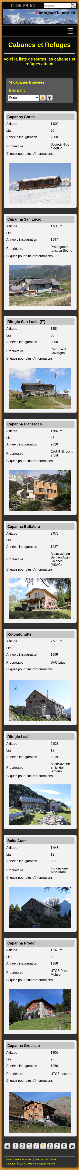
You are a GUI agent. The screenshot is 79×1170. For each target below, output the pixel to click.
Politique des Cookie (46, 1159)
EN (32, 5)
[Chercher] (57, 5)
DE (18, 5)
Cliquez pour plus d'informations (29, 153)
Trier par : (16, 90)
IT (12, 5)
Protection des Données (19, 1159)
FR (25, 5)
